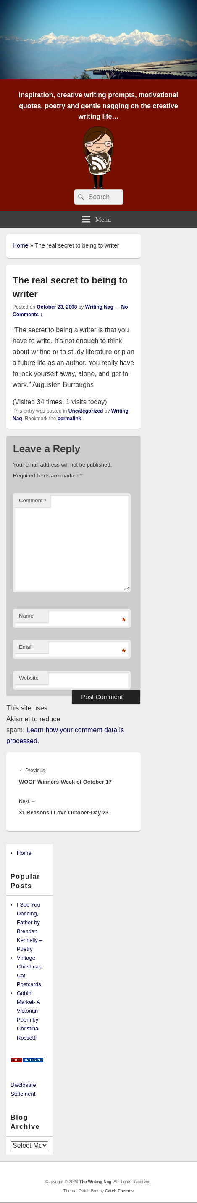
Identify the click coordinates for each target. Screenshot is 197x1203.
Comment (32, 500)
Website (29, 678)
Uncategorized (85, 411)
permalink (69, 418)
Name (26, 616)
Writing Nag (99, 307)
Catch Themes (119, 1191)
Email (26, 647)
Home (20, 245)
